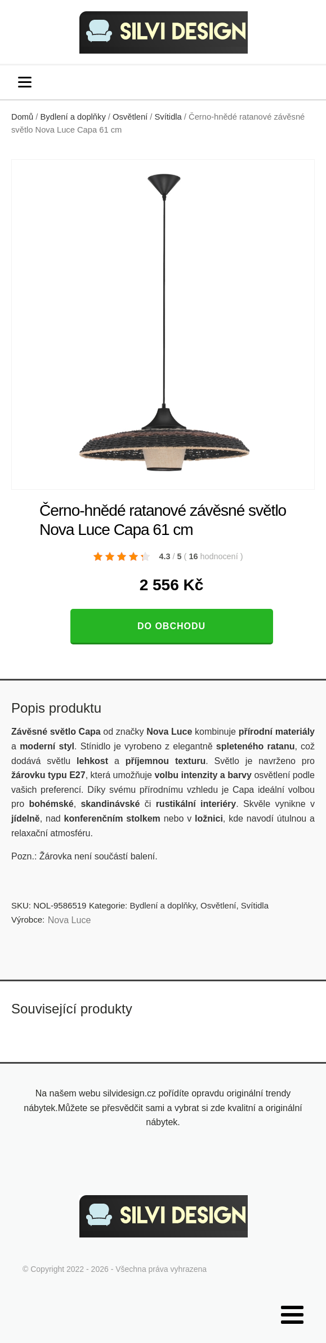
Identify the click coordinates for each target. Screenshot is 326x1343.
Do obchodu (171, 626)
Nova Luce (69, 920)
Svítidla (168, 116)
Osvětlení (130, 116)
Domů (22, 116)
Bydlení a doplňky (73, 116)
